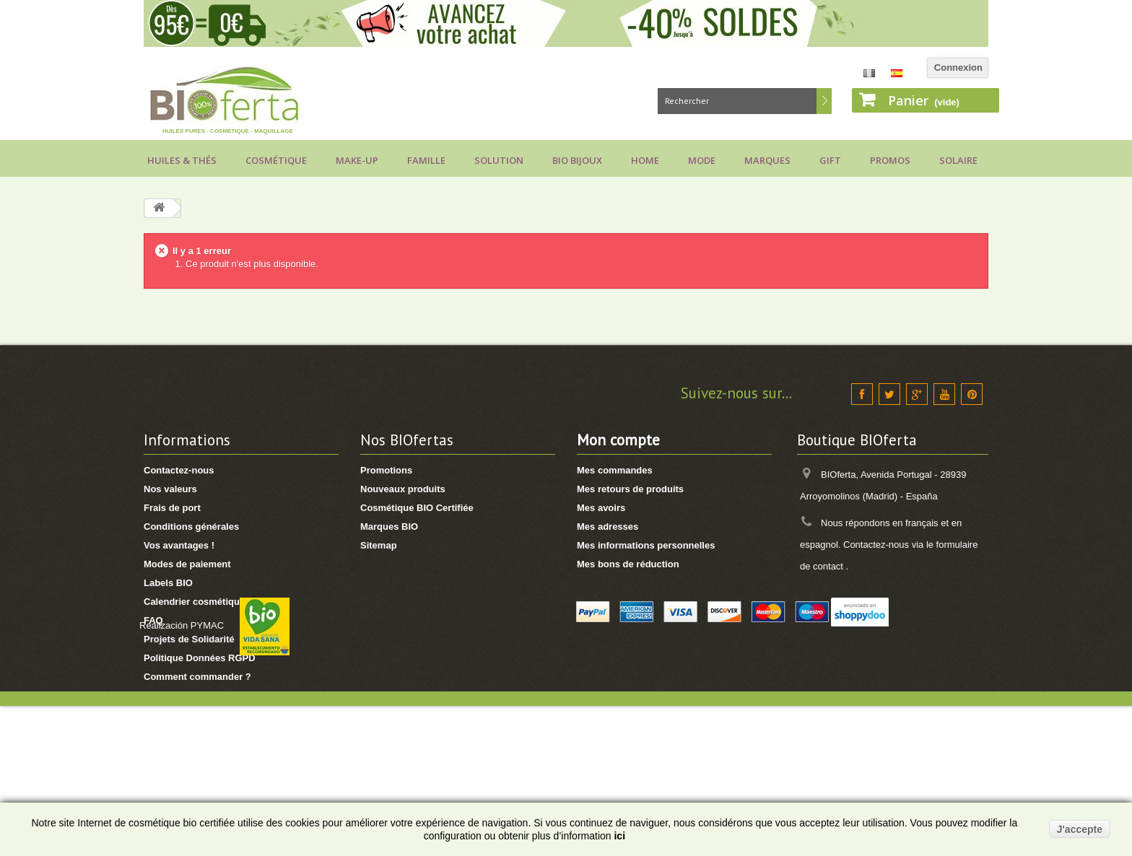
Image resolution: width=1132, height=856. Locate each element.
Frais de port (172, 507)
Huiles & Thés (182, 160)
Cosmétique (276, 160)
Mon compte (618, 440)
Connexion (958, 67)
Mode (701, 160)
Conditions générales (191, 526)
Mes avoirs (601, 507)
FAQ (153, 620)
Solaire (958, 160)
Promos (890, 160)
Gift (830, 160)
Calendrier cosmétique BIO (204, 601)
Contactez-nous (179, 470)
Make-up (357, 160)
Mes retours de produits (630, 489)
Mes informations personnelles (646, 545)
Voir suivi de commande (197, 714)
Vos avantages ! (179, 545)
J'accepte (1079, 829)
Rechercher (824, 101)
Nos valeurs (170, 489)
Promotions (386, 470)
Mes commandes (615, 470)
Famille (426, 160)
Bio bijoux (577, 160)
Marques (767, 160)
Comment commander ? (197, 676)
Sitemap (378, 545)
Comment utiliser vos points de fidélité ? (234, 695)
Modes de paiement (187, 564)
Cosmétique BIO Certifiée (417, 507)
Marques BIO (389, 526)
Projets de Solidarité (189, 639)
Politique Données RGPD (200, 657)
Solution (498, 160)
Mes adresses (607, 526)
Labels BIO (168, 582)
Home (645, 160)
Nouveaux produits (402, 489)
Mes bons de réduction (628, 564)
